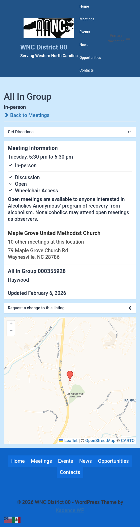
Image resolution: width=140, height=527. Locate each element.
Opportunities (90, 58)
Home (84, 6)
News (83, 45)
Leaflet (68, 440)
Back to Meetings (26, 115)
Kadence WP (70, 510)
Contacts (86, 70)
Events (84, 32)
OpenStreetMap (100, 440)
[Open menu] (119, 38)
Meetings (86, 19)
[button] (68, 372)
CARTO (128, 440)
